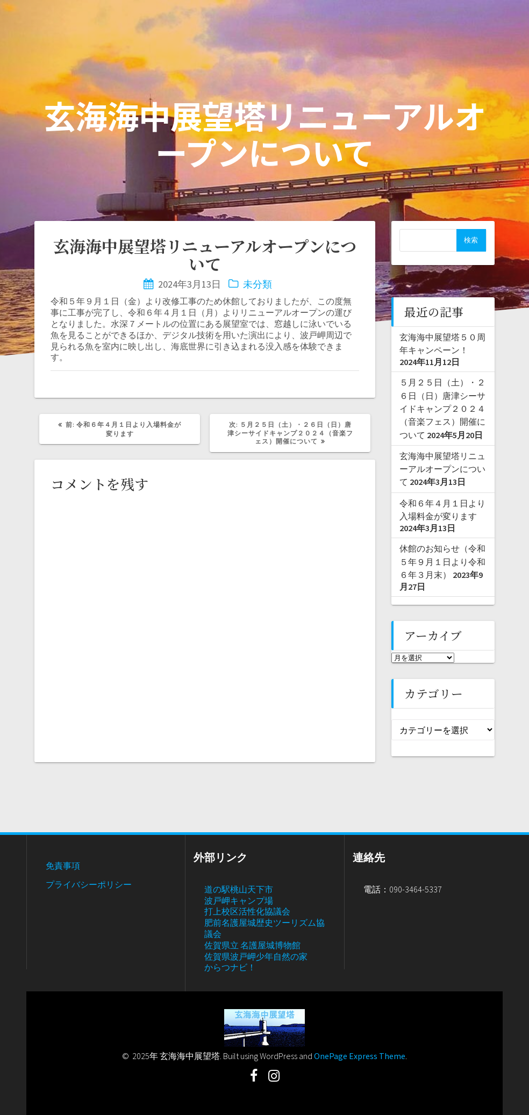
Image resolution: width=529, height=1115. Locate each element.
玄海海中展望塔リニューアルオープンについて (442, 469)
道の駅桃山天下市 (238, 889)
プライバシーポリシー (89, 884)
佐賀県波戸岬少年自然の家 (256, 956)
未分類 (257, 284)
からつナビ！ (230, 967)
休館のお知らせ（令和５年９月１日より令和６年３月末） (442, 561)
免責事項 (63, 865)
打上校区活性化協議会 (247, 911)
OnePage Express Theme (359, 1055)
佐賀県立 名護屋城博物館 (252, 945)
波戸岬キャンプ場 (238, 900)
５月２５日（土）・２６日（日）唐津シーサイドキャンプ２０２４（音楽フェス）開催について (442, 408)
